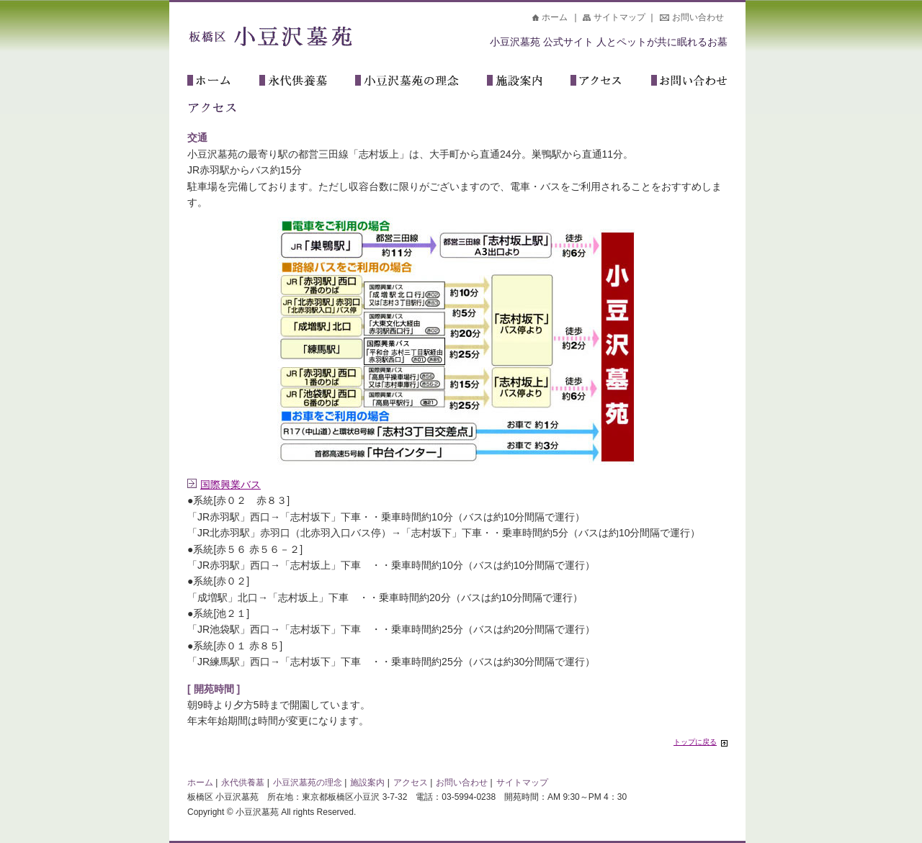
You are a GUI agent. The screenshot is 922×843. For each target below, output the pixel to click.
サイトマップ (619, 17)
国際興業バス (230, 484)
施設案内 (528, 82)
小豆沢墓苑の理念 (421, 82)
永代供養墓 (307, 82)
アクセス (610, 82)
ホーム (555, 17)
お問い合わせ (698, 17)
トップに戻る (695, 742)
